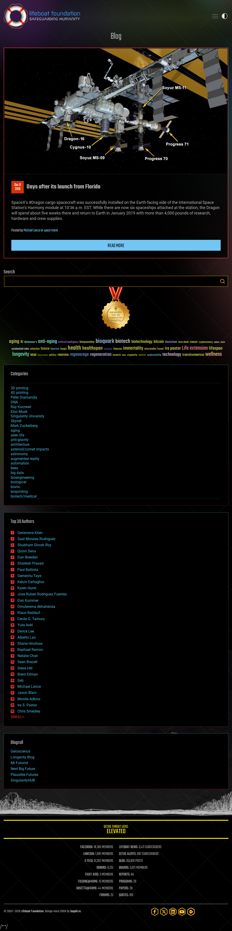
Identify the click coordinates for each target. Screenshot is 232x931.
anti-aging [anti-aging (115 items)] (47, 341)
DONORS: (102, 868)
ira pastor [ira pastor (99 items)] (173, 348)
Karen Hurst (26, 588)
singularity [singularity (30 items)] (132, 355)
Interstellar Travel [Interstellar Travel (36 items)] (154, 349)
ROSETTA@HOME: (86, 888)
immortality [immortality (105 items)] (133, 348)
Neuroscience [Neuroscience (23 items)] (43, 355)
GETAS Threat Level (116, 830)
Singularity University (27, 416)
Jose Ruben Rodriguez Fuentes (42, 594)
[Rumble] (191, 912)
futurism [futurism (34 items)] (55, 349)
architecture (20, 444)
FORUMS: (104, 895)
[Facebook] (154, 912)
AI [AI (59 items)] (21, 342)
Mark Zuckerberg (24, 425)
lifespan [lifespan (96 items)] (215, 348)
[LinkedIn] (172, 912)
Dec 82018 (17, 187)
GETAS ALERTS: (127, 854)
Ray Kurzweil (21, 407)
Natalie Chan (27, 656)
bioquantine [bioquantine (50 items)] (87, 342)
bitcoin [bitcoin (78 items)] (159, 341)
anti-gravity (20, 440)
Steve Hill (24, 668)
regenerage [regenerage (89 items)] (79, 354)
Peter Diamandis (24, 397)
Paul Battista (27, 570)
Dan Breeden (27, 557)
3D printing (19, 388)
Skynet (16, 421)
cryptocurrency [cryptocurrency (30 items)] (206, 342)
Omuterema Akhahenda (36, 606)
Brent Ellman (27, 674)
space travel (51, 230)
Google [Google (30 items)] (63, 349)
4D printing (19, 392)
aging (15, 430)
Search (222, 281)
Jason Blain (26, 692)
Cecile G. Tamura (31, 619)
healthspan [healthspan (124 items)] (92, 348)
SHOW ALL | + (17, 717)
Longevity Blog (22, 757)
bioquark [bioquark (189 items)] (105, 341)
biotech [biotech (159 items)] (122, 341)
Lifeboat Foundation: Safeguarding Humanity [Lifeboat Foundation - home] (105, 16)
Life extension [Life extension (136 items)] (195, 348)
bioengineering (22, 477)
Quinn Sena (26, 551)
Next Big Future (23, 769)
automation (20, 463)
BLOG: (122, 861)
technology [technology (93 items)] (171, 354)
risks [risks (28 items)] (124, 355)
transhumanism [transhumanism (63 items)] (193, 355)
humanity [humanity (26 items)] (108, 349)
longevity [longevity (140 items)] (20, 354)
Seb (20, 680)
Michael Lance (32, 230)
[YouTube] (182, 912)
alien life (17, 435)
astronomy (19, 454)
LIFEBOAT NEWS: (128, 847)
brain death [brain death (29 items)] (183, 342)
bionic (15, 487)
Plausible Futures (24, 774)
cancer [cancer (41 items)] (194, 342)
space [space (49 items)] (142, 355)
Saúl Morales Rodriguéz (36, 539)
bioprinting (19, 491)
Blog (116, 36)
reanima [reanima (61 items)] (63, 355)
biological (18, 482)
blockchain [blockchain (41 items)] (171, 342)
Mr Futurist (19, 763)
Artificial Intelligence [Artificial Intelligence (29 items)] (68, 342)
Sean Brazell (27, 662)
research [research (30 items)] (117, 355)
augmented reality (25, 459)
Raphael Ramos (30, 649)
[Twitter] (163, 912)
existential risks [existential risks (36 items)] (20, 349)
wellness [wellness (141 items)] (213, 354)
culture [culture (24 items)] (216, 342)
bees (14, 468)
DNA (14, 402)
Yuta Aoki (25, 625)
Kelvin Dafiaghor (30, 582)
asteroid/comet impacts (30, 449)
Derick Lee (25, 631)
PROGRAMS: (126, 882)
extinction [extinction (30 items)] (35, 349)
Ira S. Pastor (27, 705)
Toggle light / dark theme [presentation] (224, 16)
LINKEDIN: (88, 854)
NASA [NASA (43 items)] (33, 355)
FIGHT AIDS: (92, 875)
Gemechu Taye (29, 576)
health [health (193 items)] (74, 348)
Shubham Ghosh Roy (34, 545)
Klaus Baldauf (28, 613)
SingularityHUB (23, 780)
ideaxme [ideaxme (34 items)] (117, 349)
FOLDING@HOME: (88, 882)
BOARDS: (124, 868)
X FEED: (89, 861)
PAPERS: (124, 888)
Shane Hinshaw (30, 643)
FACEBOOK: (86, 847)
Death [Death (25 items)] (222, 342)
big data (17, 473)
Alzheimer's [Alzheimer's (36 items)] (30, 342)
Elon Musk (19, 411)
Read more (116, 246)
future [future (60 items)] (45, 348)
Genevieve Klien (30, 533)
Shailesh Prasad (30, 563)
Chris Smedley (28, 711)
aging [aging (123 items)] (14, 341)
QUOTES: (124, 895)
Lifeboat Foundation (32, 911)
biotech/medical (24, 496)
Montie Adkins (28, 699)
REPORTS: (124, 875)
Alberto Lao (26, 637)
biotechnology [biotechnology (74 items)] (141, 341)
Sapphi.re (75, 911)
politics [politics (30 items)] (52, 355)
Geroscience (20, 751)
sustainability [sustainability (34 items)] (154, 355)
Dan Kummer (28, 600)
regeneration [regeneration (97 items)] (100, 354)
